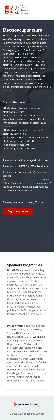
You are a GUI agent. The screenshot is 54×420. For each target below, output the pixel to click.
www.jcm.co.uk (29, 183)
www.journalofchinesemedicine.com (24, 179)
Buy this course (17, 211)
